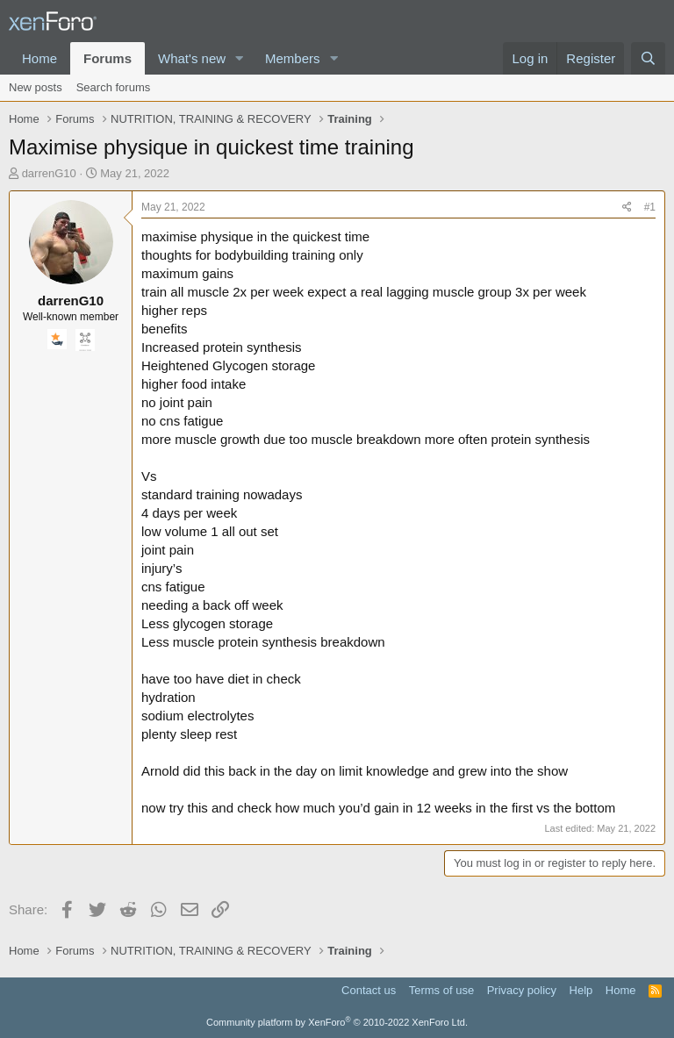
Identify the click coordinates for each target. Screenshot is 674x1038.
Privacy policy (521, 990)
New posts (35, 87)
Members (292, 58)
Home (39, 58)
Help (581, 990)
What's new (192, 58)
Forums (107, 58)
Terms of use (441, 990)
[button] (239, 58)
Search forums (113, 87)
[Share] (627, 207)
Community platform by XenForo (337, 1022)
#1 (650, 207)
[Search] (648, 58)
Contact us (368, 990)
